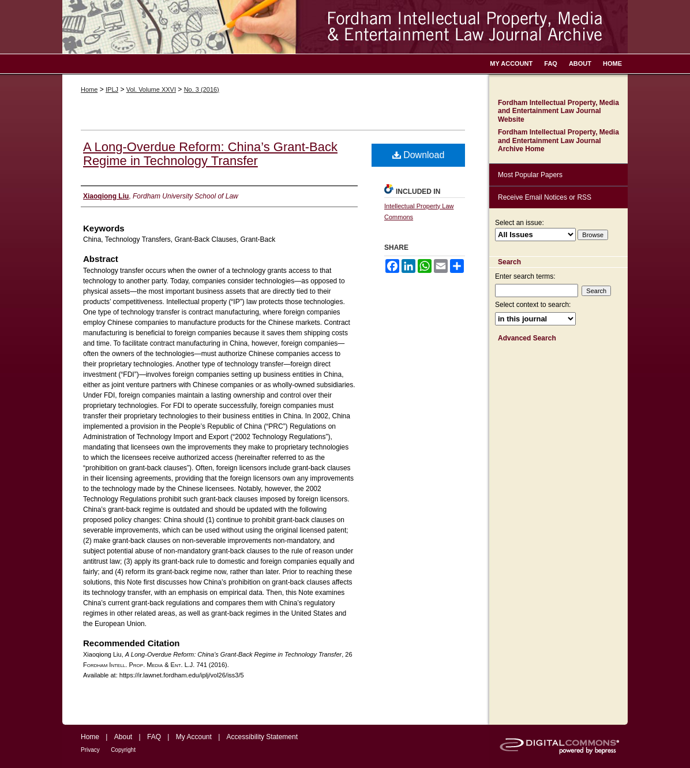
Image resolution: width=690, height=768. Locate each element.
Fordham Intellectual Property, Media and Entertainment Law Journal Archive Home (558, 140)
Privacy (90, 750)
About (123, 737)
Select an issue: (519, 223)
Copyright (123, 750)
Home (89, 89)
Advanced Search (527, 338)
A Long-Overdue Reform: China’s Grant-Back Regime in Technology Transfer (210, 154)
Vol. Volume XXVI (151, 89)
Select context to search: (533, 305)
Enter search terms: (525, 276)
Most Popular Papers (530, 175)
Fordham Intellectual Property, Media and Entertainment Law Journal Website (558, 111)
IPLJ (112, 89)
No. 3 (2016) (201, 89)
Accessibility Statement (262, 737)
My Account (194, 737)
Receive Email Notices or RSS (544, 197)
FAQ (154, 737)
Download (418, 155)
